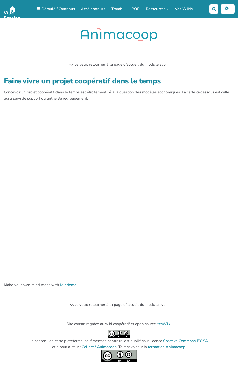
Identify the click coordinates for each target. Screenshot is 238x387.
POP (136, 8)
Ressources (157, 8)
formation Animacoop (166, 346)
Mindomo (68, 284)
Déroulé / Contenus (56, 8)
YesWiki (164, 323)
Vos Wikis (185, 8)
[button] (228, 9)
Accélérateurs (93, 8)
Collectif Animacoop (99, 346)
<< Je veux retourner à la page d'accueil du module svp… (119, 64)
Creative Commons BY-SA (185, 340)
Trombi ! (118, 8)
